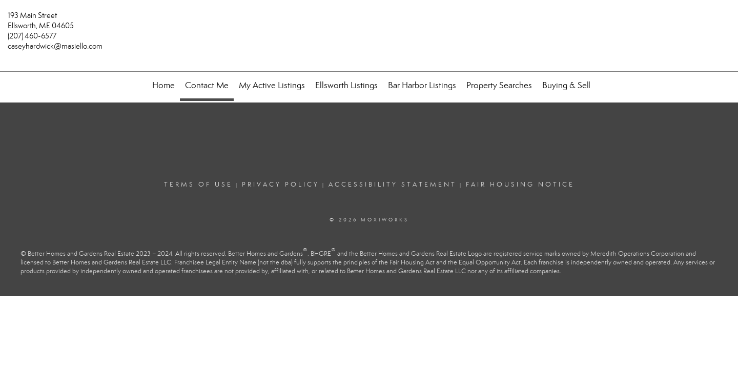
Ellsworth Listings (346, 85)
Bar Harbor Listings (422, 85)
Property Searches (499, 85)
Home (163, 85)
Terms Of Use (198, 184)
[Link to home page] (369, 21)
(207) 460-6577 (32, 35)
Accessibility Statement (393, 184)
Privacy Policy (280, 184)
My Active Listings (272, 85)
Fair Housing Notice (520, 184)
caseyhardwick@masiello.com (55, 46)
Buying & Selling (572, 85)
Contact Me (207, 85)
